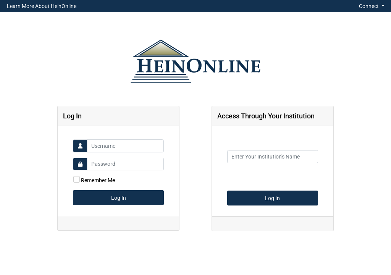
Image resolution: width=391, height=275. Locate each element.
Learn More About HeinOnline (41, 6)
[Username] (125, 145)
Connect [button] (369, 6)
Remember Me (98, 180)
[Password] (125, 164)
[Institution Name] (272, 156)
